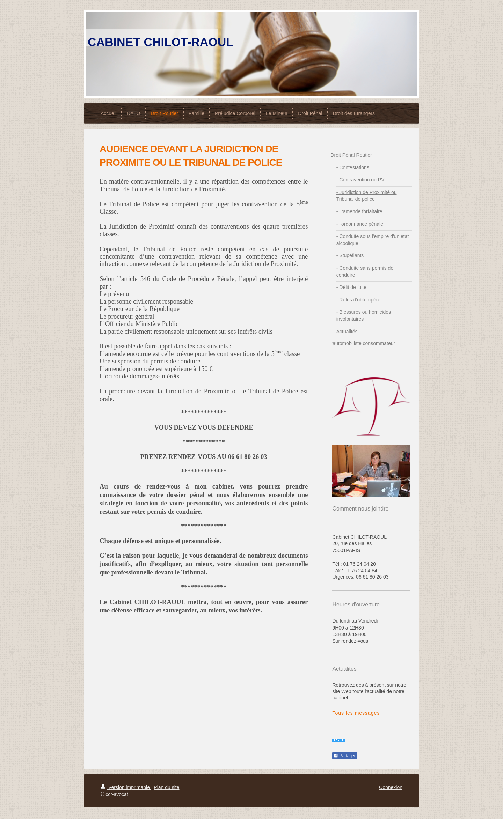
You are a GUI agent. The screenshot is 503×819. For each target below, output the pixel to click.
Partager (344, 755)
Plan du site (166, 787)
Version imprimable (126, 787)
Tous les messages (356, 713)
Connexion (390, 787)
